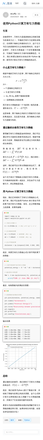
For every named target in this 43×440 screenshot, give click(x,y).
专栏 (17, 3)
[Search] (25, 3)
